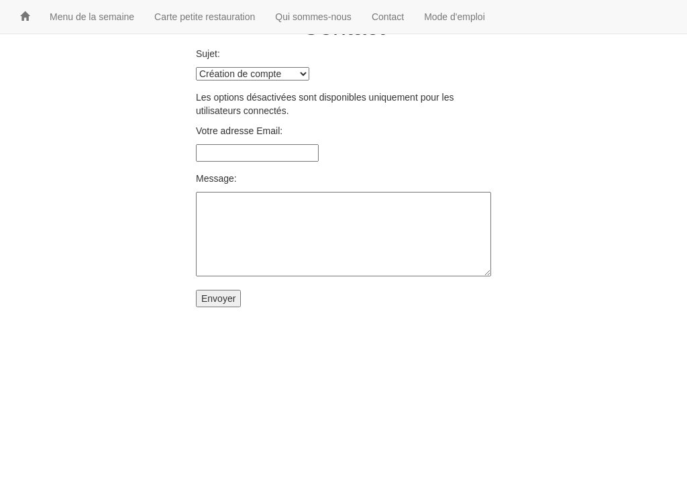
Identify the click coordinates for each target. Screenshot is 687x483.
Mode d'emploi (454, 16)
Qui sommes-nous (313, 16)
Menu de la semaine (92, 16)
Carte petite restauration (204, 16)
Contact (388, 16)
